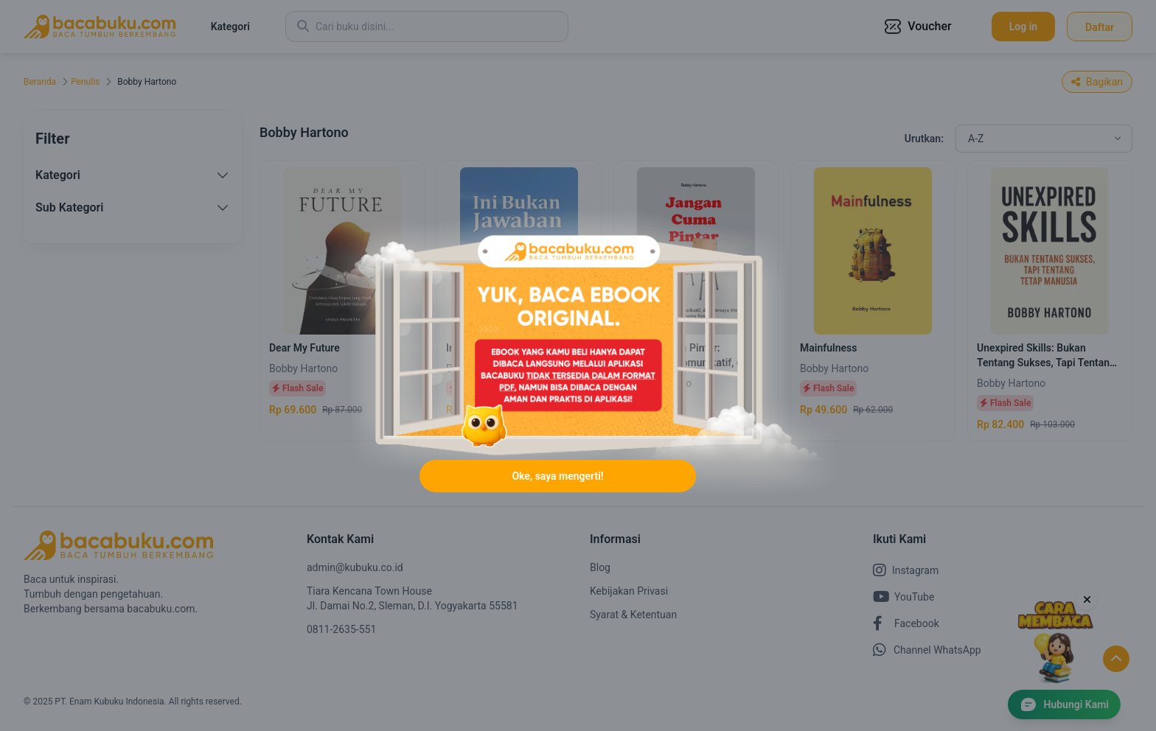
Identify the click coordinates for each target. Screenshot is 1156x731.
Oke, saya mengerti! (557, 476)
